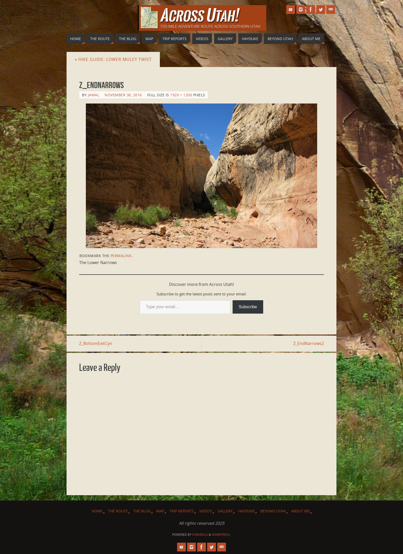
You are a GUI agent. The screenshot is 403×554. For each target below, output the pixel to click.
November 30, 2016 (123, 94)
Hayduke (246, 511)
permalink (121, 255)
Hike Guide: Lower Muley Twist (113, 59)
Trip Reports (182, 511)
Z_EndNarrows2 (308, 343)
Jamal (93, 94)
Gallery (225, 511)
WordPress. (221, 534)
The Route (118, 511)
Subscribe (248, 307)
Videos (205, 511)
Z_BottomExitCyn (95, 343)
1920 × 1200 (181, 94)
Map (160, 511)
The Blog (142, 511)
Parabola (200, 534)
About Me (300, 511)
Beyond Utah (273, 511)
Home (97, 511)
